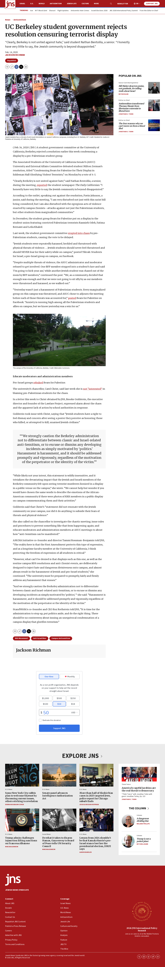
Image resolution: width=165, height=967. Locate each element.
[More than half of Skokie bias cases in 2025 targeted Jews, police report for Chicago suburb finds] (96, 775)
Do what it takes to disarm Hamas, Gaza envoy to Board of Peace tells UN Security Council (58, 842)
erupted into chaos (79, 233)
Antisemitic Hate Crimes (80, 11)
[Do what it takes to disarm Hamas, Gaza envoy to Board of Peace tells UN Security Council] (59, 820)
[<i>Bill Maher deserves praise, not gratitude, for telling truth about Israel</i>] (154, 88)
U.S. (32, 3)
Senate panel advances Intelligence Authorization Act (57, 795)
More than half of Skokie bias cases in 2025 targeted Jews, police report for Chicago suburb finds (96, 797)
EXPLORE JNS (82, 755)
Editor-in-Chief (124, 100)
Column (139, 815)
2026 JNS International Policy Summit (141, 929)
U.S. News (8, 789)
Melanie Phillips (143, 824)
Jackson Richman (15, 55)
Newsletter (122, 3)
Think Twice (126, 784)
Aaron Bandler (85, 852)
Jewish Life (71, 3)
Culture (85, 3)
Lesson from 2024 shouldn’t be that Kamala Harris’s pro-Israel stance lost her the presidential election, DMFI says (95, 843)
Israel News (46, 834)
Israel (22, 3)
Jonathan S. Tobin (126, 114)
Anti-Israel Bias (39, 638)
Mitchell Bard (142, 844)
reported (42, 185)
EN (137, 4)
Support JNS (152, 3)
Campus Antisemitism (61, 638)
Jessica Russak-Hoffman (89, 804)
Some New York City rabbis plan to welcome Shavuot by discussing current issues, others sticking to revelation (21, 797)
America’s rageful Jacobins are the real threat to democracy (139, 789)
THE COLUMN (139, 808)
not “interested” (92, 388)
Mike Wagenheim (11, 847)
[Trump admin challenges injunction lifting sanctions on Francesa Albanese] (22, 820)
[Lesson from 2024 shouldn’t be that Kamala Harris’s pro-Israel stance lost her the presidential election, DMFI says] (96, 820)
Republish (11, 60)
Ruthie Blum (123, 94)
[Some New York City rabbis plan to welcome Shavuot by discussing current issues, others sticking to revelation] (22, 775)
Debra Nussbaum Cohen (14, 804)
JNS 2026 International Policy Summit (123, 11)
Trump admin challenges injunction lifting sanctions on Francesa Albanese (21, 840)
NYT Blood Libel (41, 11)
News (7, 19)
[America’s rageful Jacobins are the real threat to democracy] (139, 774)
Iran (31, 11)
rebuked (38, 382)
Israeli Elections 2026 (99, 11)
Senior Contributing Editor (128, 83)
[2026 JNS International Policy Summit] (142, 911)
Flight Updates (63, 11)
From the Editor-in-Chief (149, 11)
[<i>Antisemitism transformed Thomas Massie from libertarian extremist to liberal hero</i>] (154, 105)
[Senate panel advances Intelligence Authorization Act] (59, 775)
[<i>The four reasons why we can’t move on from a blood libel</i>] (154, 125)
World (42, 3)
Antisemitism (56, 3)
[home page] (10, 4)
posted (72, 297)
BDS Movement (21, 638)
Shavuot (52, 11)
